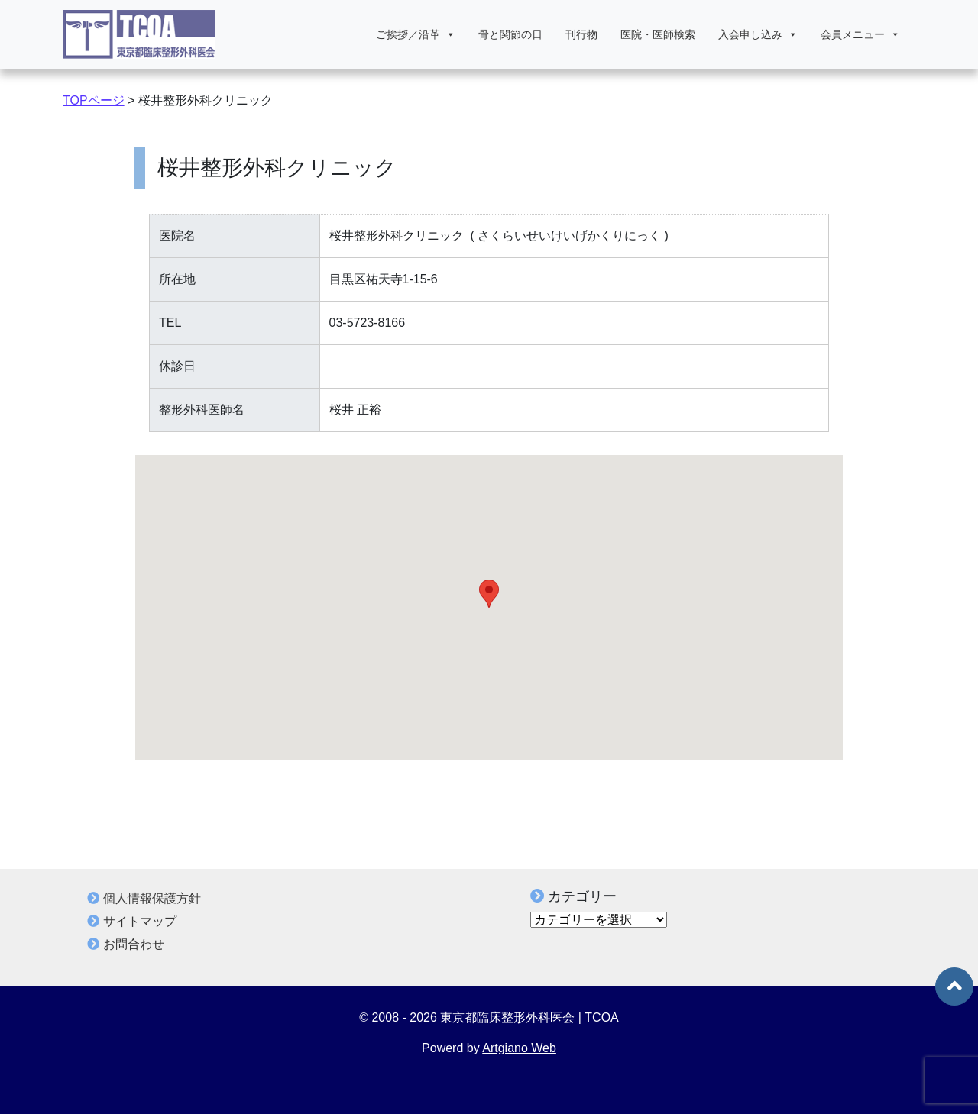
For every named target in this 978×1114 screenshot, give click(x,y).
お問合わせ (133, 944)
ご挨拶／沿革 (415, 34)
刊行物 (581, 34)
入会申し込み (758, 34)
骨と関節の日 (510, 34)
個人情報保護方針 (152, 898)
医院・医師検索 (657, 34)
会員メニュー (860, 34)
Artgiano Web (519, 1047)
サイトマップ (139, 921)
